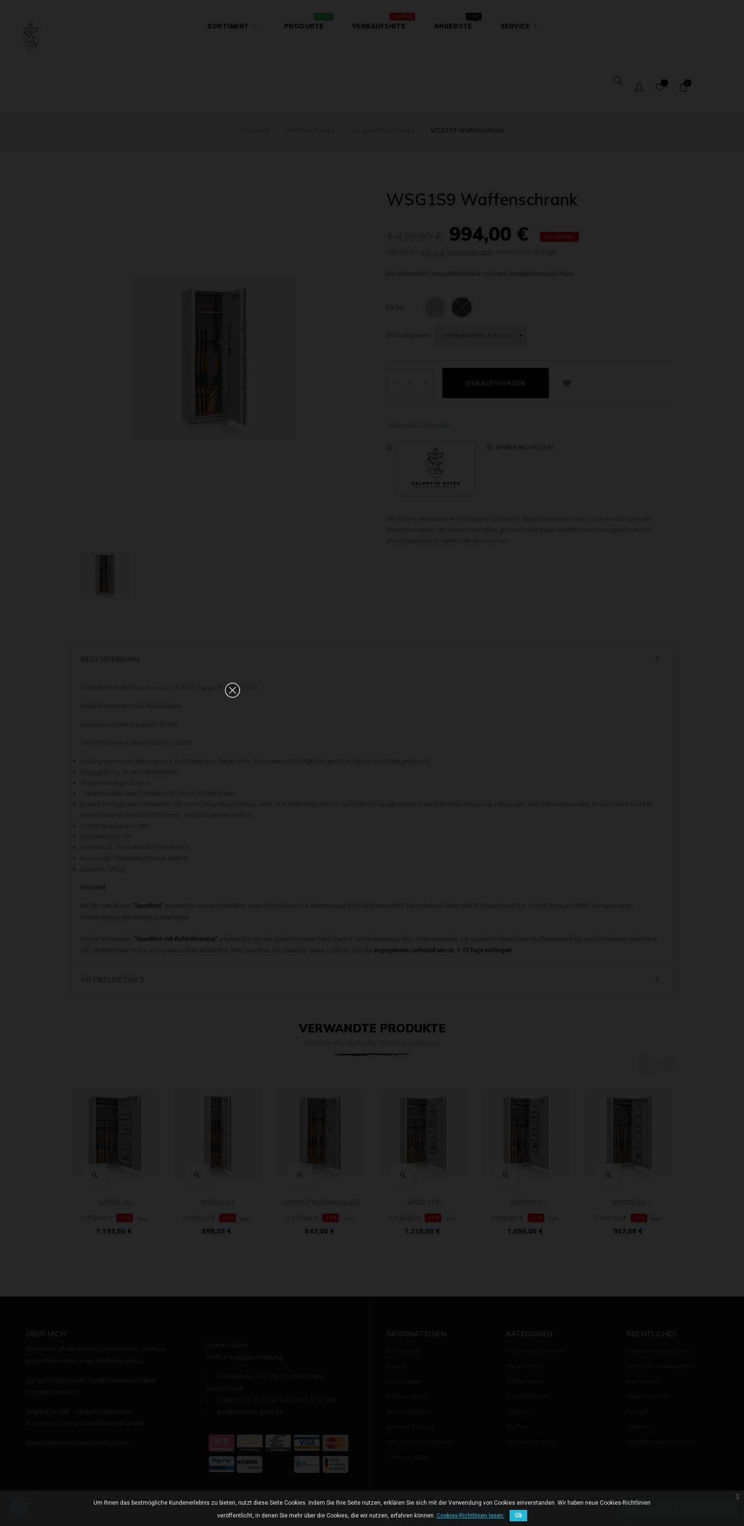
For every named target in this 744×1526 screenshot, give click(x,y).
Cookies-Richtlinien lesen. (471, 1515)
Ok (518, 1515)
